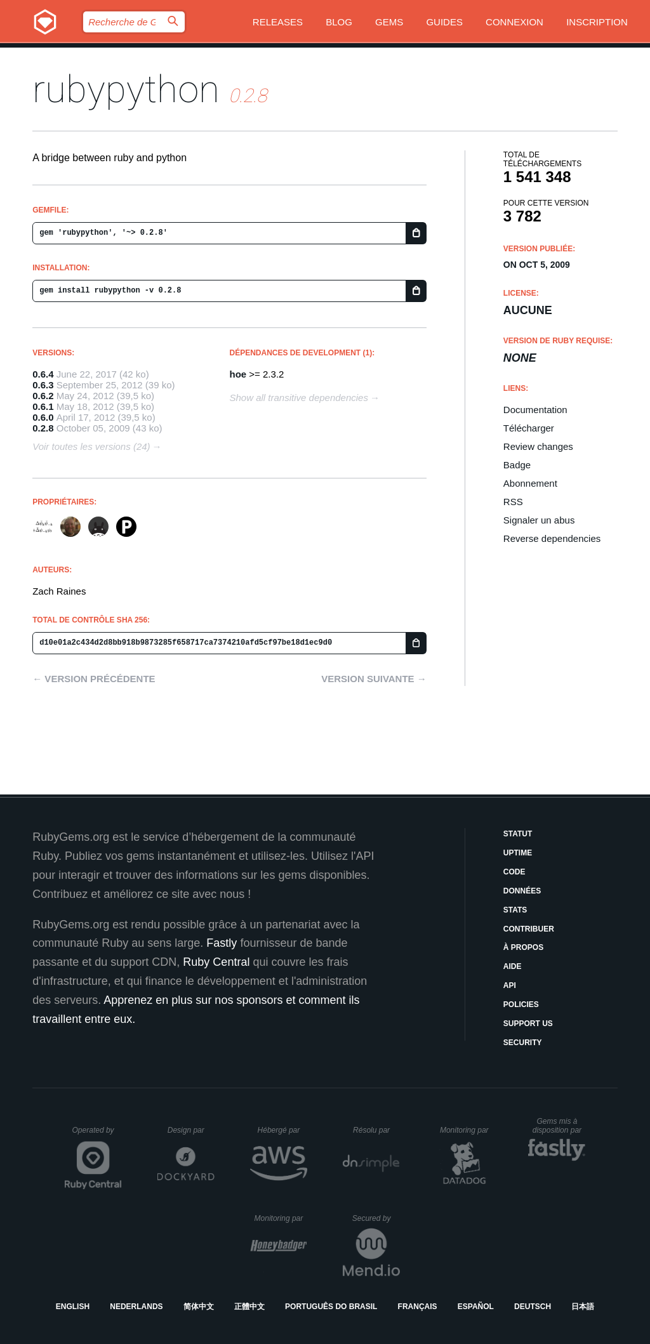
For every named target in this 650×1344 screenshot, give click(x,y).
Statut (518, 833)
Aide (512, 966)
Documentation (535, 409)
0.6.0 (42, 417)
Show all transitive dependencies (299, 397)
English (73, 1306)
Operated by (97, 1134)
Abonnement (530, 483)
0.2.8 (42, 428)
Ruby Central (216, 962)
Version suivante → (374, 678)
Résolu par (376, 1130)
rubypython (126, 89)
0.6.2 (42, 395)
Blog (339, 21)
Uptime (517, 852)
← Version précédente (93, 678)
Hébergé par (282, 1130)
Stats (515, 910)
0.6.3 (42, 384)
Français (417, 1306)
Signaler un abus (539, 520)
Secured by (376, 1218)
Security (522, 1042)
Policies (521, 1004)
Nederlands (136, 1306)
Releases (278, 21)
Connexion (514, 21)
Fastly (221, 943)
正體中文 (249, 1306)
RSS (513, 501)
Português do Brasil (331, 1306)
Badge (517, 464)
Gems (389, 21)
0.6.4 (42, 374)
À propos (523, 947)
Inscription (597, 21)
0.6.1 (42, 406)
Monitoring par (466, 1130)
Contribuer (528, 929)
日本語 (582, 1306)
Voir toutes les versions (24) (91, 446)
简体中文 (198, 1306)
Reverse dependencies (551, 538)
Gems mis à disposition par (559, 1126)
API (509, 985)
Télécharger (528, 428)
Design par (191, 1130)
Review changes (538, 446)
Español (476, 1306)
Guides (444, 21)
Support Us (528, 1023)
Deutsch (532, 1306)
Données (522, 890)
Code (514, 871)
